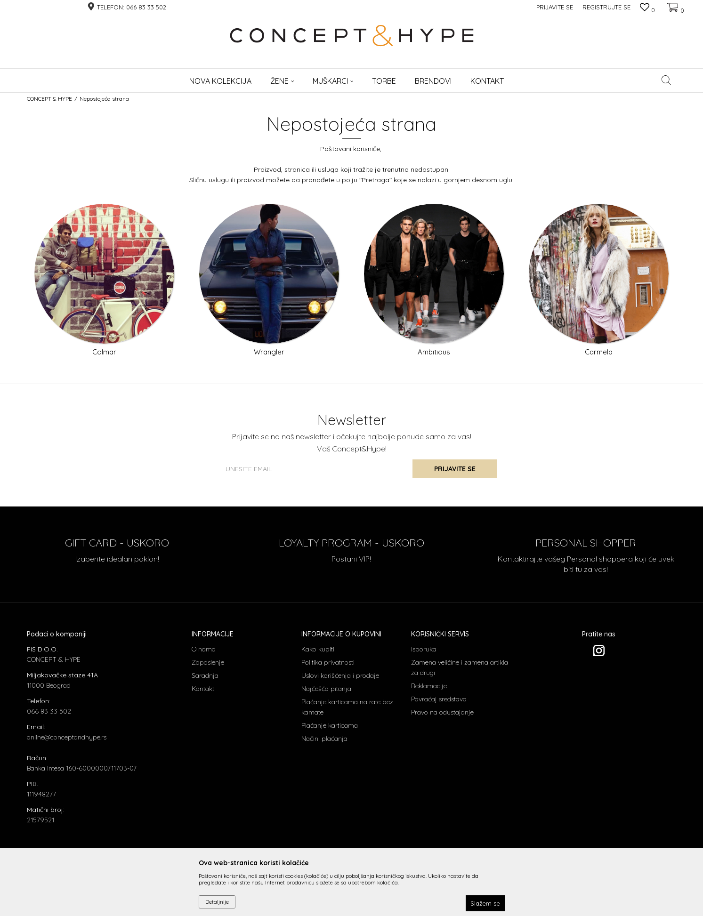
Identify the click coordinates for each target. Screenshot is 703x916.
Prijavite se (455, 469)
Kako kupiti (317, 649)
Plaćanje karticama (329, 725)
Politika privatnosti (328, 662)
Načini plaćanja (324, 738)
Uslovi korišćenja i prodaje (340, 675)
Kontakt (203, 688)
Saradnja (205, 675)
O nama (204, 649)
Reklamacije (429, 686)
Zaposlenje (208, 662)
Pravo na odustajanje (442, 712)
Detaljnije (217, 901)
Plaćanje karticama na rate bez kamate (347, 707)
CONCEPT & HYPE (49, 98)
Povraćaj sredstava (439, 699)
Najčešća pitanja (326, 688)
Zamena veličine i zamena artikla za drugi (459, 667)
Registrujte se (606, 7)
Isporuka (423, 649)
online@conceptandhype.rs (66, 737)
